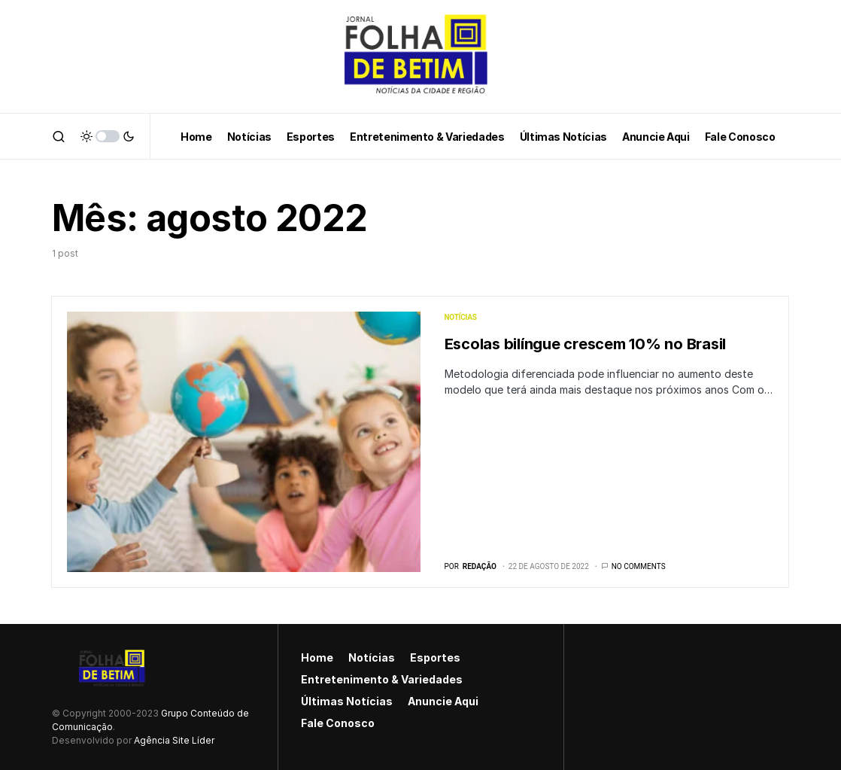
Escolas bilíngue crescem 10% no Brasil (586, 344)
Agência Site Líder (174, 740)
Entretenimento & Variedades (382, 679)
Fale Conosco (338, 723)
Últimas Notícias (347, 701)
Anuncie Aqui (443, 701)
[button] (58, 136)
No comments (639, 566)
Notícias (461, 317)
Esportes (435, 657)
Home (317, 657)
